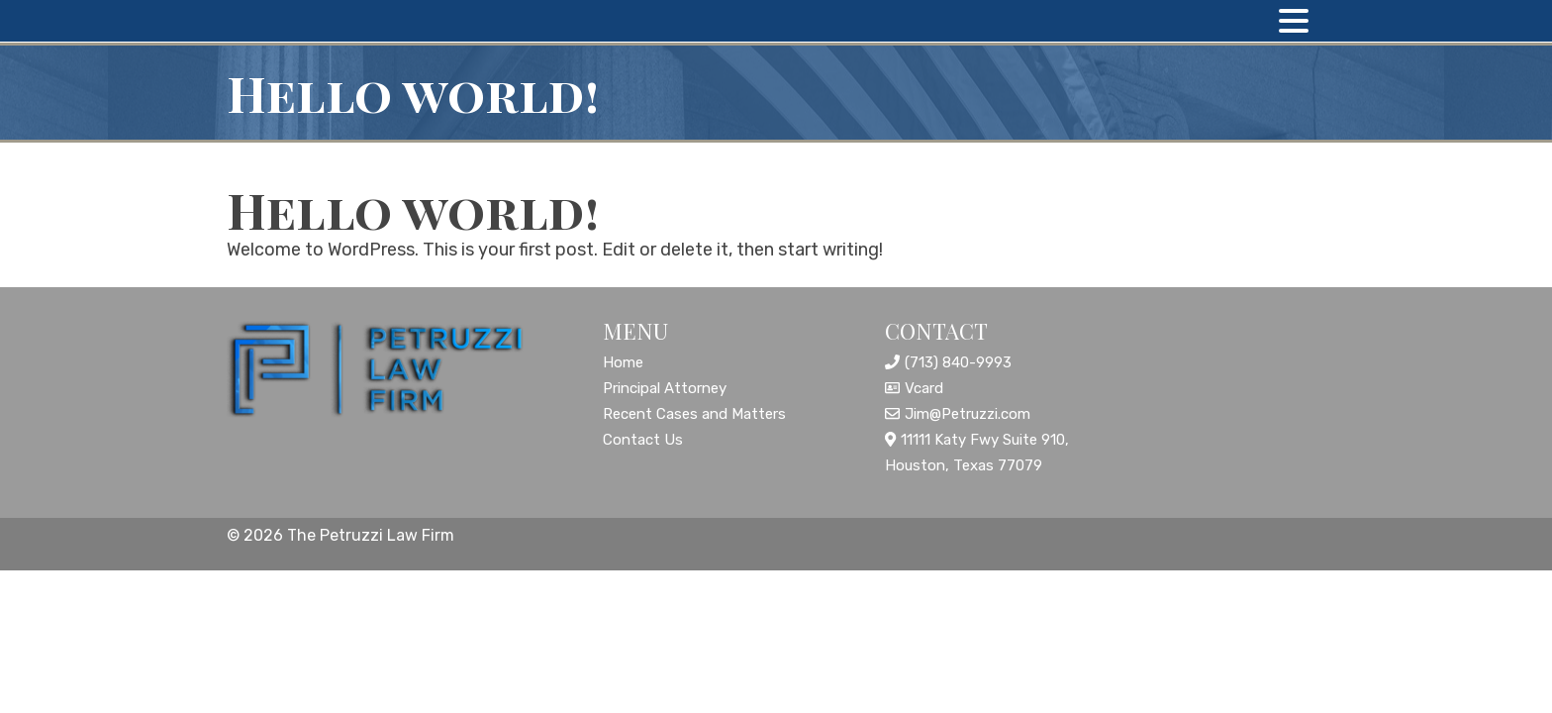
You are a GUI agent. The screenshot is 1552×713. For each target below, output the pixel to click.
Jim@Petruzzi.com (967, 414)
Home (623, 362)
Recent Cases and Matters (694, 414)
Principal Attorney (665, 388)
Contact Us (643, 440)
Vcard (924, 388)
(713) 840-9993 (958, 362)
